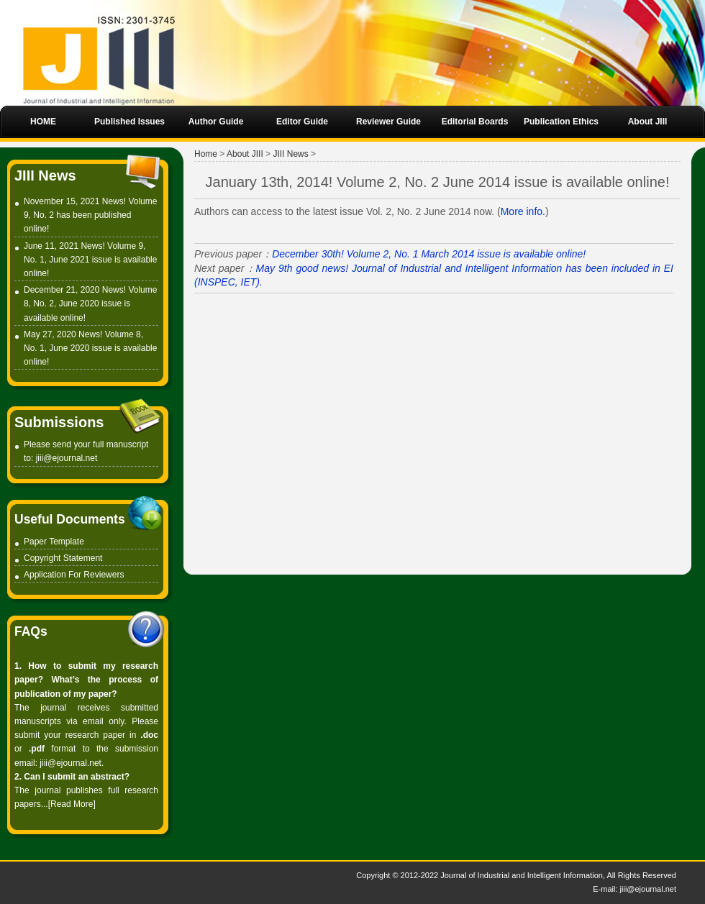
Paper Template (54, 542)
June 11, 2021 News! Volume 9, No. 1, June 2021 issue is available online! (90, 259)
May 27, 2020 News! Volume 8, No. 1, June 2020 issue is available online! (90, 348)
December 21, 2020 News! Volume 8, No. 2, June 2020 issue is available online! (90, 303)
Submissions (59, 422)
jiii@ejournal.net (67, 458)
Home (205, 154)
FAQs (30, 631)
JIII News (45, 175)
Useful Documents (69, 519)
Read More (71, 804)
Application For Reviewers (74, 575)
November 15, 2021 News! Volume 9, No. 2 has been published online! (90, 215)
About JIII (245, 154)
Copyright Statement (63, 558)
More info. (523, 211)
